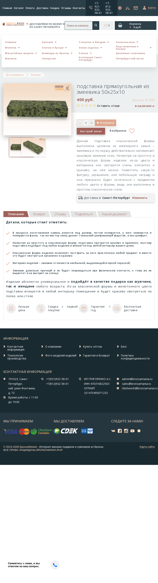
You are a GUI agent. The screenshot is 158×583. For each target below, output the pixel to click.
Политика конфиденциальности (135, 357)
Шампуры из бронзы (55, 53)
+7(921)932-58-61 (57, 379)
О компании (53, 346)
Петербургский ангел (130, 58)
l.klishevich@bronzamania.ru (140, 388)
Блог (124, 346)
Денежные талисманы (131, 53)
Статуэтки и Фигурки (92, 42)
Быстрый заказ (91, 131)
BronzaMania (15, 74)
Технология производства (16, 357)
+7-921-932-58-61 (98, 7)
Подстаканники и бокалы (127, 47)
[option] (14, 147)
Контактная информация (15, 348)
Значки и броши (52, 47)
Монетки (10, 47)
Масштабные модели (19, 53)
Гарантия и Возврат (96, 355)
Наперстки (49, 58)
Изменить (139, 197)
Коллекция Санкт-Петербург (91, 58)
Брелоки (47, 42)
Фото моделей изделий (60, 355)
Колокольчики (125, 42)
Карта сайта (147, 446)
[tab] (39, 214)
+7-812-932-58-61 (109, 7)
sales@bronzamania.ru (136, 384)
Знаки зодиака (89, 47)
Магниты (11, 58)
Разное (83, 53)
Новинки (10, 42)
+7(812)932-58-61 (57, 384)
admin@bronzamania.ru (137, 379)
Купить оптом (92, 346)
